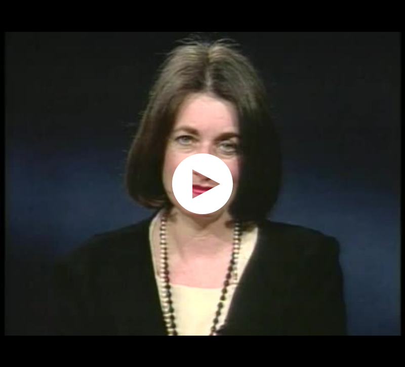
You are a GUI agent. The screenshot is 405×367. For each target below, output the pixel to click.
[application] (202, 183)
